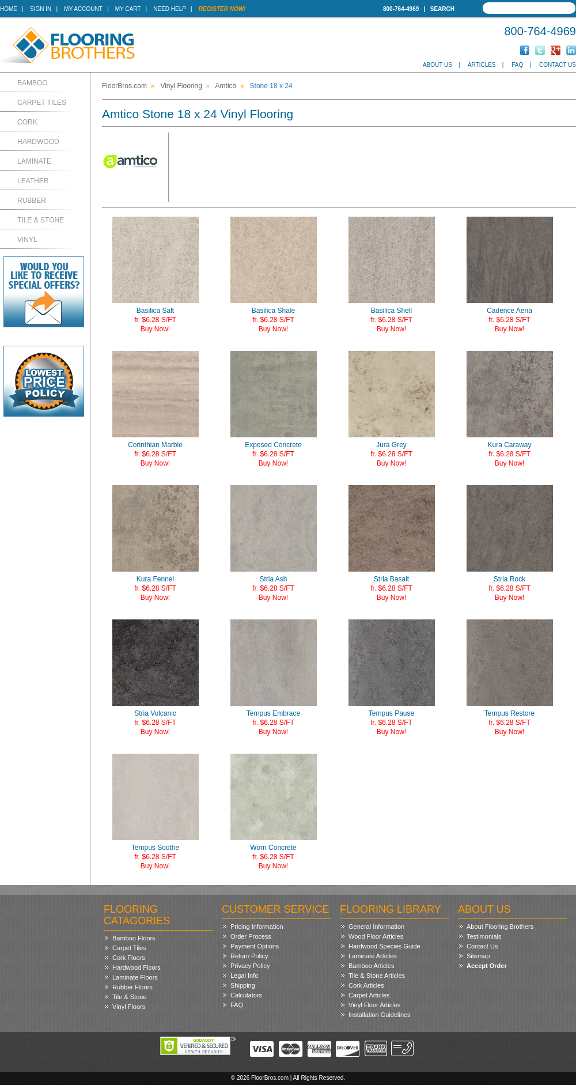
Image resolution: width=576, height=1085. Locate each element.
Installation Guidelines (379, 1014)
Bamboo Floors (134, 938)
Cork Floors (128, 957)
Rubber (31, 200)
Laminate (34, 161)
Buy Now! (155, 329)
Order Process (250, 936)
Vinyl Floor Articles (374, 1004)
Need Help (169, 9)
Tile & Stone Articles (376, 975)
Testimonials (484, 936)
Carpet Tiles (41, 103)
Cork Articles (366, 985)
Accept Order (487, 965)
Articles (482, 65)
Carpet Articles (369, 995)
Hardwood (38, 142)
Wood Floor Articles (375, 936)
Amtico (226, 86)
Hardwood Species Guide (384, 946)
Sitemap (478, 955)
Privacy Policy (250, 965)
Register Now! (222, 9)
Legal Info (244, 975)
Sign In (40, 9)
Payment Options (254, 946)
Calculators (246, 995)
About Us (437, 65)
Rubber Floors (132, 987)
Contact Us (557, 65)
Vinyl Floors (128, 1006)
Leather (32, 181)
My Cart (128, 9)
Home (8, 9)
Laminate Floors (135, 977)
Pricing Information (256, 926)
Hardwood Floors (136, 967)
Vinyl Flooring (181, 86)
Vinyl (27, 240)
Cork (27, 122)
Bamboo (32, 83)
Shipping (242, 985)
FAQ (517, 65)
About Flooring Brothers (500, 926)
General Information (376, 926)
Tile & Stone (40, 220)
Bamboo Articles (371, 965)
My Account (83, 9)
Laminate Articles (372, 955)
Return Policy (249, 955)
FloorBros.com (124, 86)
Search (442, 9)
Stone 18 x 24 (271, 86)
